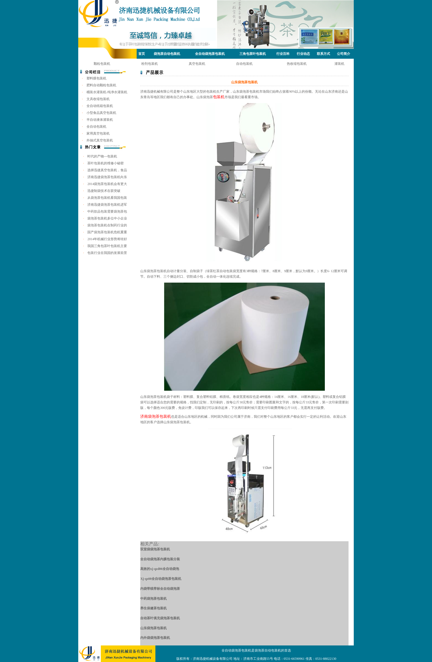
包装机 (219, 97)
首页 (141, 54)
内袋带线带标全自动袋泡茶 (160, 589)
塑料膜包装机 (96, 78)
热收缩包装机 (297, 64)
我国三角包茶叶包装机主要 (107, 246)
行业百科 (283, 54)
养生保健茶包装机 (153, 608)
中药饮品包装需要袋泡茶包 (107, 211)
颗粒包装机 (102, 64)
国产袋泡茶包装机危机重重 (107, 232)
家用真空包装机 (98, 133)
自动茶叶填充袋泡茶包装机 (160, 618)
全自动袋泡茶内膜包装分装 (160, 559)
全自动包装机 (96, 126)
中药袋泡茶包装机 (153, 599)
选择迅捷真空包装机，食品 (107, 170)
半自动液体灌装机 (100, 120)
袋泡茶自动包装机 (167, 54)
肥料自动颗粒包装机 (101, 85)
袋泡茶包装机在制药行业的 (107, 225)
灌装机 (339, 64)
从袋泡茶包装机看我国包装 (107, 198)
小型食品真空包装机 (101, 113)
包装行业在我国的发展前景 (107, 253)
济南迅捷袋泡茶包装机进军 (107, 205)
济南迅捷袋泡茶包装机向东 (107, 177)
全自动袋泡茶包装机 (210, 54)
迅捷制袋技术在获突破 (103, 191)
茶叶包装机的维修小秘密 (105, 163)
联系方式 (323, 54)
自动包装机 (244, 64)
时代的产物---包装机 (102, 156)
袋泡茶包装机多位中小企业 (107, 218)
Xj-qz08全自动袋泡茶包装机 (160, 579)
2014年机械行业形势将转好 (107, 239)
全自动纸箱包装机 (100, 106)
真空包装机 (197, 64)
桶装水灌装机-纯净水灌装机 (107, 92)
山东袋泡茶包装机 (153, 628)
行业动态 (303, 54)
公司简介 (343, 54)
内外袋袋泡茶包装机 (155, 638)
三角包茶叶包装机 (252, 54)
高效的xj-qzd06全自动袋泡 (159, 569)
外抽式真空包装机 (100, 140)
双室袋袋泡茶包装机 (155, 549)
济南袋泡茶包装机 (155, 416)
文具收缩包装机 (98, 99)
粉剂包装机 (149, 64)
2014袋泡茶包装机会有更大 (107, 184)
